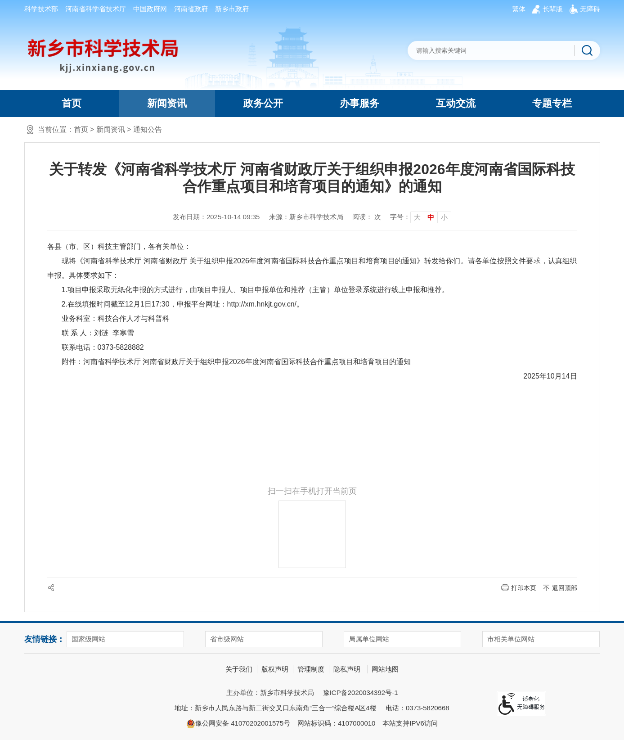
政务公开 (263, 103)
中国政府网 (150, 9)
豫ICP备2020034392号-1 (360, 692)
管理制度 (310, 669)
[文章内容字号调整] (420, 217)
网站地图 (385, 669)
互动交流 (456, 103)
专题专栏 (552, 103)
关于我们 (238, 669)
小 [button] (444, 217)
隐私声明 (346, 669)
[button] (553, 9)
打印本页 (523, 587)
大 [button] (417, 217)
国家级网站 (88, 639)
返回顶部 (564, 587)
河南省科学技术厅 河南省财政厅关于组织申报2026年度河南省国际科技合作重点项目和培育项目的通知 (247, 361)
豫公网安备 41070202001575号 (238, 723)
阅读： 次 (366, 217)
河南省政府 (191, 9)
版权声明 (274, 669)
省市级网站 (227, 639)
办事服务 (359, 103)
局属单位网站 (369, 639)
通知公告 (147, 129)
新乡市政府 (232, 9)
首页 (71, 103)
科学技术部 (41, 9)
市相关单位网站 (510, 639)
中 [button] (430, 217)
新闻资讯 (167, 103)
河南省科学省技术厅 (95, 9)
